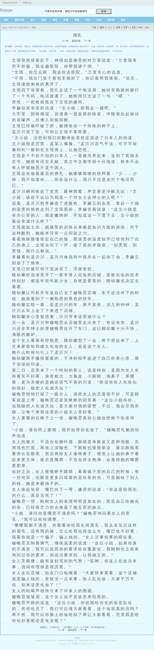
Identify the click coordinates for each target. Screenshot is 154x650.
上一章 (65, 41)
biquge (6, 9)
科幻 (87, 20)
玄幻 (32, 20)
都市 (54, 20)
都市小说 (13, 27)
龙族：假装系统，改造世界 (102, 46)
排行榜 (111, 20)
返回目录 (76, 41)
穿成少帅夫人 (24, 27)
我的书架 (19, 20)
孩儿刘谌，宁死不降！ (48, 51)
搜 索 (103, 11)
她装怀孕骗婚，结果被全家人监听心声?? (72, 46)
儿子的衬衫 (117, 51)
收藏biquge (27, 3)
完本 (123, 20)
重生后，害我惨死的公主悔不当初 (39, 46)
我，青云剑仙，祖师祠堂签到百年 (130, 46)
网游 (76, 20)
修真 (43, 20)
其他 (98, 20)
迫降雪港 (18, 46)
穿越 (65, 20)
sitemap (77, 638)
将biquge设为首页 (10, 3)
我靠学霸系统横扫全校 (100, 51)
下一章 (87, 41)
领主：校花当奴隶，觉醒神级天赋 (74, 51)
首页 (6, 20)
